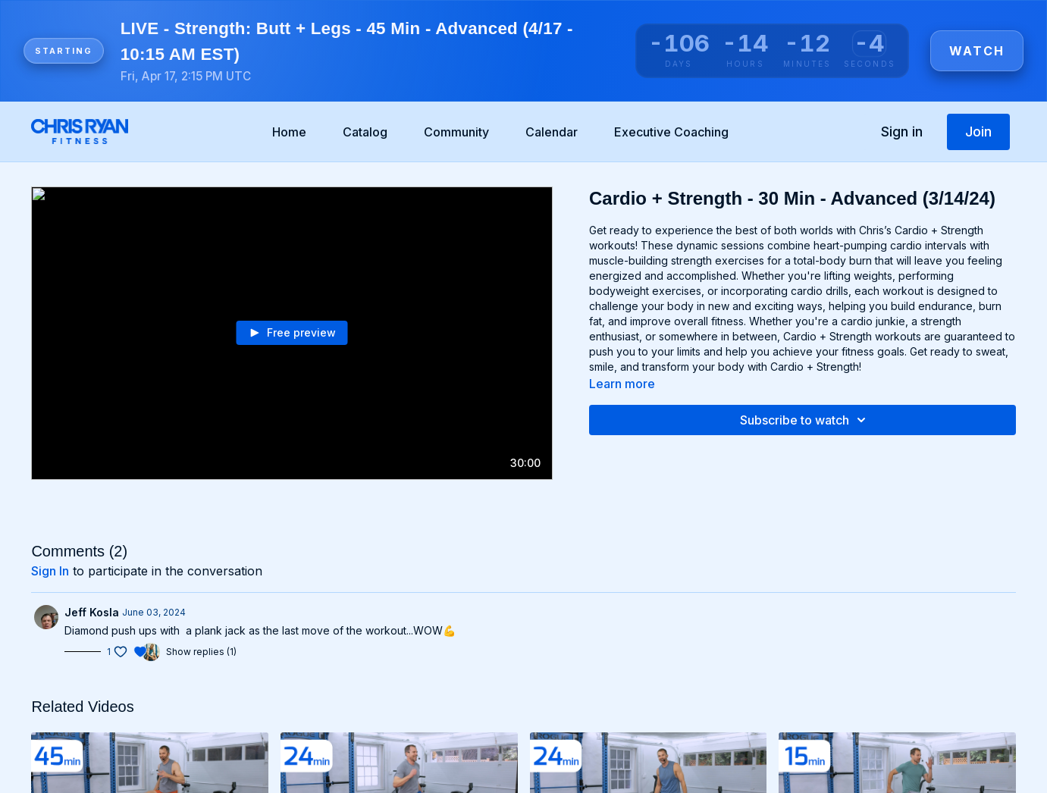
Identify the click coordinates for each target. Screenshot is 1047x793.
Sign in (902, 131)
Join (978, 131)
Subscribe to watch (805, 420)
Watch (977, 50)
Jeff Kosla (91, 612)
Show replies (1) (201, 651)
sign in (50, 570)
